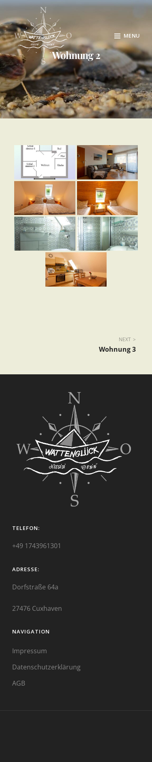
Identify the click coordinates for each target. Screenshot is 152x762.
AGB (18, 683)
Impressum (29, 650)
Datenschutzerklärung (46, 667)
